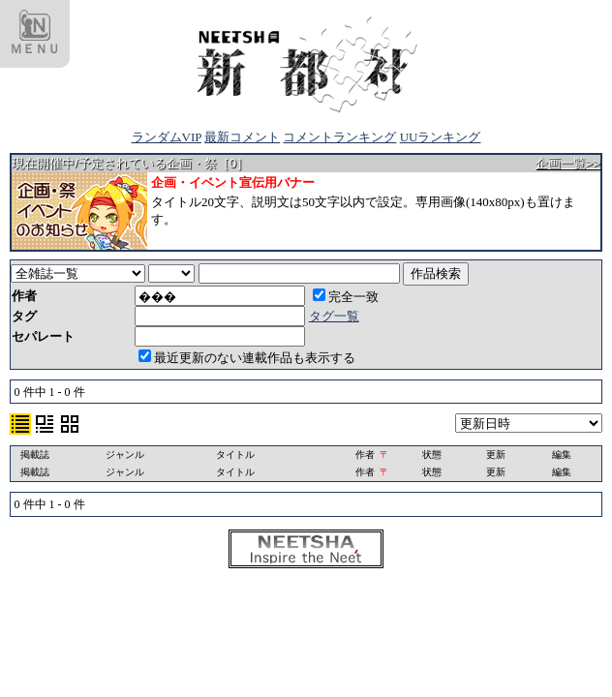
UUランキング (440, 137)
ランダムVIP (166, 137)
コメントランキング (339, 137)
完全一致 (346, 296)
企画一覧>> (568, 163)
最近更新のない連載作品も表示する (246, 357)
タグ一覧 (334, 316)
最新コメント (242, 137)
